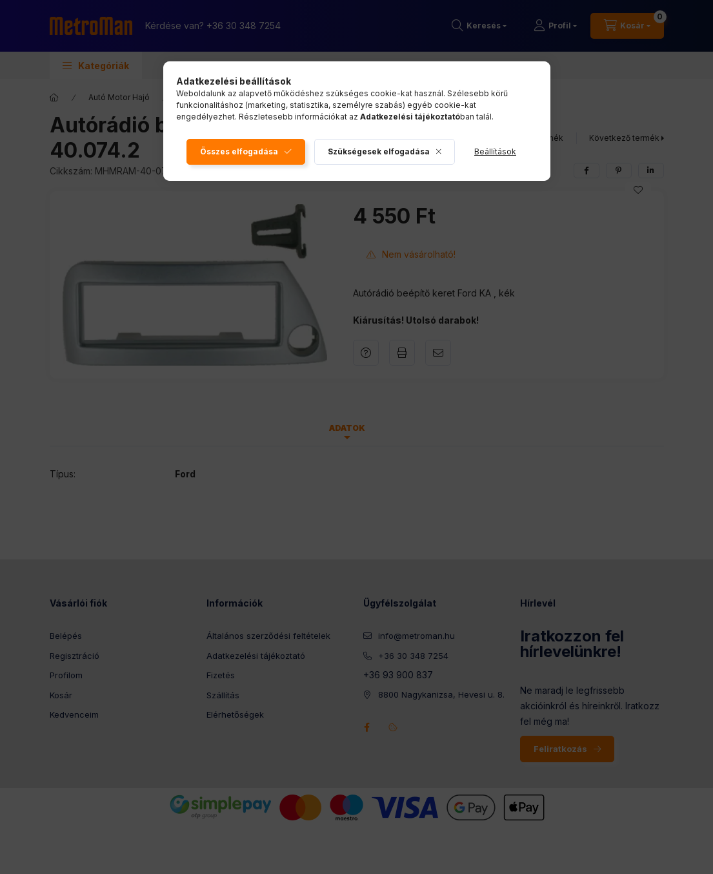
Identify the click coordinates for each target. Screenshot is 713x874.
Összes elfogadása (239, 151)
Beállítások (495, 151)
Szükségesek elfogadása (379, 151)
